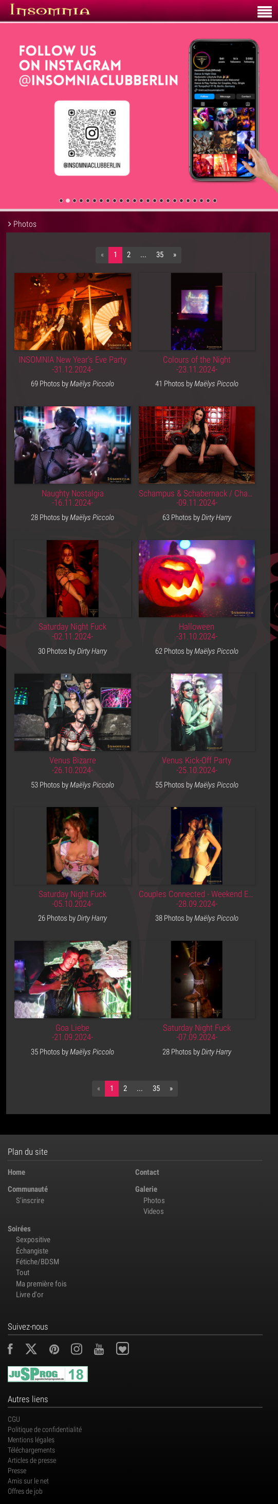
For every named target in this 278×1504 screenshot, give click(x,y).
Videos (153, 1211)
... (143, 254)
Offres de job (25, 1491)
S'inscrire (30, 1200)
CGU (14, 1419)
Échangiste (32, 1251)
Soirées (19, 1228)
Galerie (146, 1189)
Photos (154, 1200)
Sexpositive (33, 1239)
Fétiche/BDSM (37, 1261)
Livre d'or (30, 1294)
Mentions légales (31, 1440)
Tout (22, 1272)
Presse (17, 1470)
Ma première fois (41, 1283)
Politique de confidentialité (45, 1429)
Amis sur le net (28, 1481)
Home (16, 1172)
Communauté (28, 1189)
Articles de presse (32, 1460)
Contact (147, 1172)
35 (159, 254)
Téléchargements (31, 1450)
